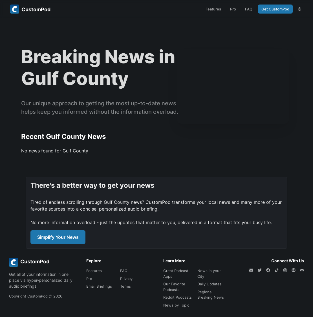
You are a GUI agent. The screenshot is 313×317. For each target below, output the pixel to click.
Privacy (126, 278)
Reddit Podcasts (177, 297)
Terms (125, 286)
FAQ (248, 9)
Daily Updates (209, 284)
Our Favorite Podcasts (174, 287)
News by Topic (176, 305)
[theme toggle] (299, 9)
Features (213, 9)
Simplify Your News (58, 237)
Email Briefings (99, 286)
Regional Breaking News (210, 295)
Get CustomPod (275, 9)
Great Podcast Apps (175, 273)
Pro (233, 9)
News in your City (209, 273)
